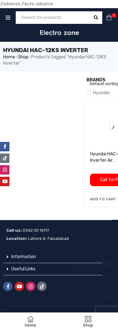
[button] (103, 199)
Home (9, 57)
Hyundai (101, 92)
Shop (23, 57)
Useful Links (23, 269)
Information (23, 256)
